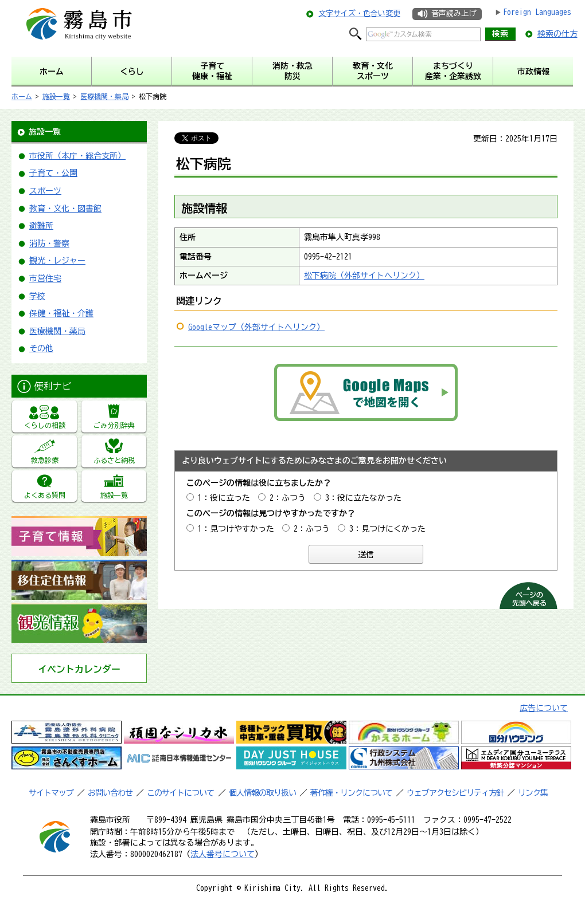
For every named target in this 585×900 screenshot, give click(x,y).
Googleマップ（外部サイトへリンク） (256, 327)
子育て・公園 (53, 173)
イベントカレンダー (79, 669)
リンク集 (533, 793)
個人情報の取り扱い (262, 793)
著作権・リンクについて (351, 793)
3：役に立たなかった (363, 498)
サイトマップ (51, 793)
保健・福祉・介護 (61, 313)
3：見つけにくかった (387, 529)
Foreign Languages (537, 12)
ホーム (21, 96)
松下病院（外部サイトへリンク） (364, 276)
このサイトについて (180, 793)
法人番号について (222, 854)
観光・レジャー (57, 261)
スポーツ (45, 191)
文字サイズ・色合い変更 (359, 13)
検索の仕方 (557, 34)
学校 (37, 296)
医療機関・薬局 (104, 96)
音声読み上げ (453, 13)
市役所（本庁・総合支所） (77, 156)
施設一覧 (56, 96)
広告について (544, 708)
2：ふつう (288, 498)
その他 (41, 348)
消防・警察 (49, 243)
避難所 (41, 226)
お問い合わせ (110, 793)
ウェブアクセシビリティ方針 (455, 793)
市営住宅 (45, 278)
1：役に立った (224, 498)
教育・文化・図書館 (65, 209)
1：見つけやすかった (236, 529)
